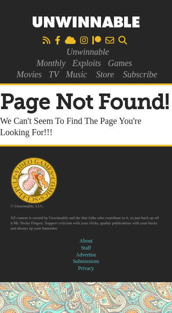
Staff (86, 248)
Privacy (86, 268)
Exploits (86, 63)
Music (76, 74)
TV (54, 74)
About (86, 241)
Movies (29, 74)
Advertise (86, 255)
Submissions (86, 261)
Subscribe (140, 74)
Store (105, 74)
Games (120, 63)
